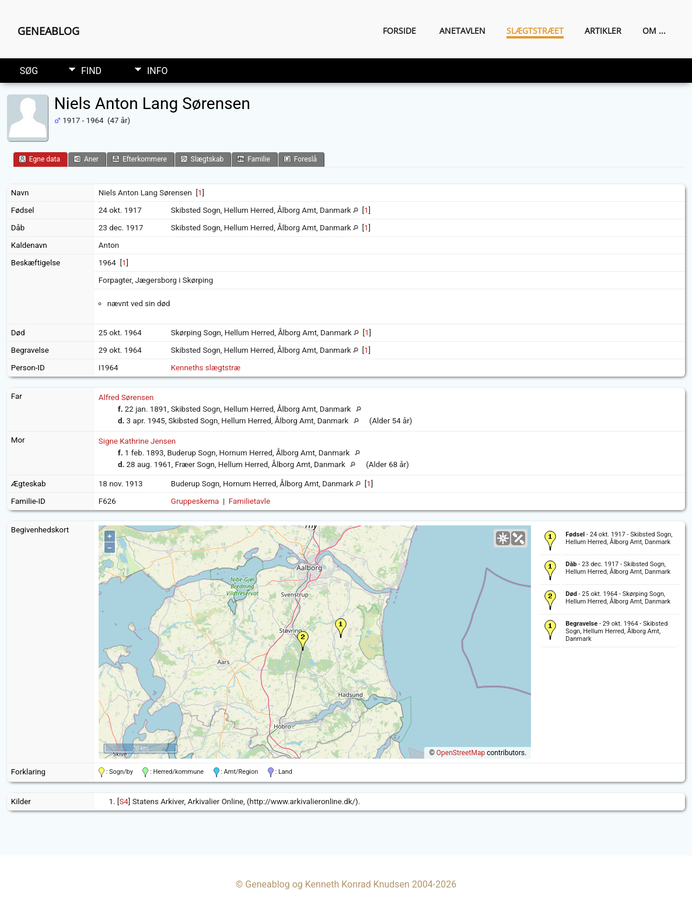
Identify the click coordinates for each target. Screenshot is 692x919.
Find (91, 70)
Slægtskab (201, 159)
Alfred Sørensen (126, 397)
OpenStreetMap (460, 753)
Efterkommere (139, 159)
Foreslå (300, 159)
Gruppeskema (195, 501)
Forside (399, 30)
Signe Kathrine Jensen (137, 441)
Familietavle (249, 501)
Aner (86, 159)
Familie (253, 159)
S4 (123, 801)
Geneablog (48, 31)
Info (157, 70)
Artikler (603, 30)
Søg (29, 70)
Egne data (39, 159)
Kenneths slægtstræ (205, 367)
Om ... (654, 30)
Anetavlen (462, 30)
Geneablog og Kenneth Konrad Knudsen (327, 884)
